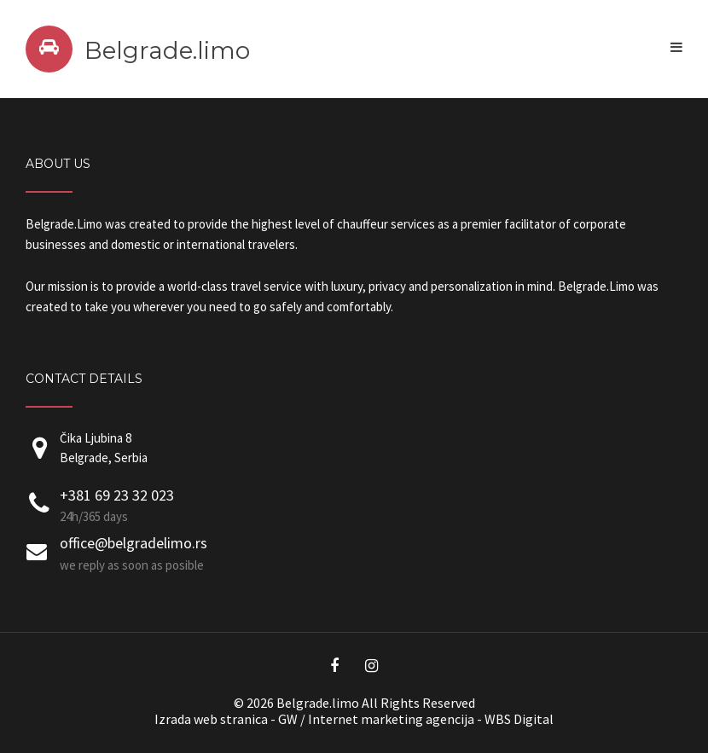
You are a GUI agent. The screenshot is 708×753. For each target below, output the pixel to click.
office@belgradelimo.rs (133, 543)
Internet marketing (365, 718)
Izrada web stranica (211, 718)
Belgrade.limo (167, 50)
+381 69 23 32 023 (117, 495)
